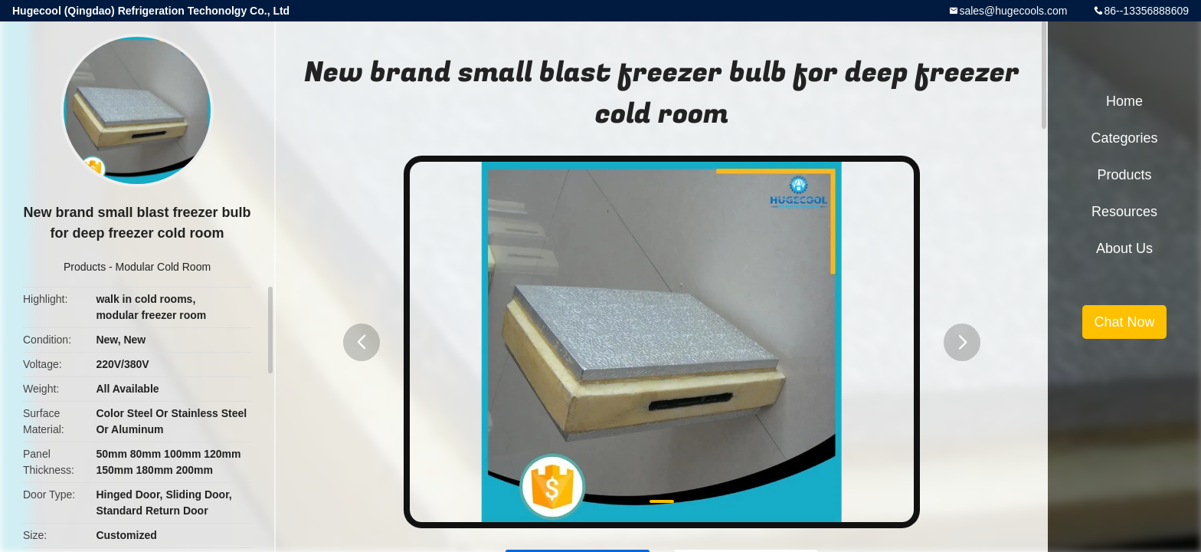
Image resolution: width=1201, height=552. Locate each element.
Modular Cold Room (163, 267)
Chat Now (1124, 322)
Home (1124, 101)
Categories (1124, 138)
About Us (1124, 248)
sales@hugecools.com (1013, 11)
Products (85, 267)
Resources (1124, 211)
